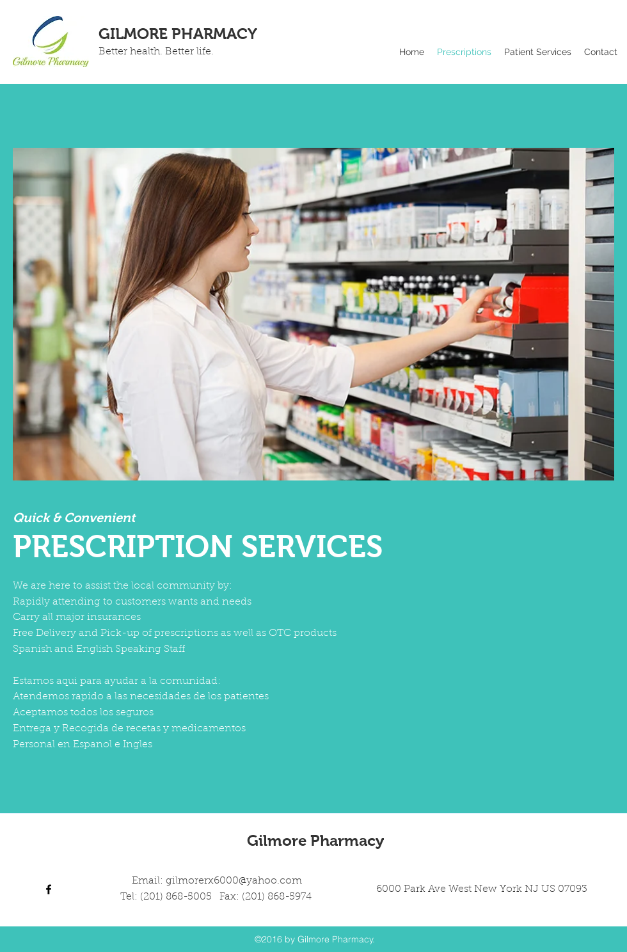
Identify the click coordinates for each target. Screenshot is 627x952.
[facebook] (48, 889)
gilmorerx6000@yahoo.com (234, 881)
